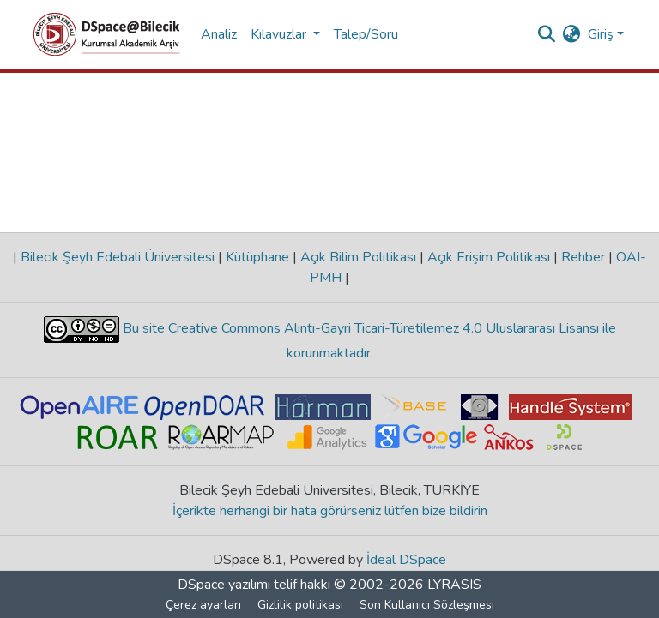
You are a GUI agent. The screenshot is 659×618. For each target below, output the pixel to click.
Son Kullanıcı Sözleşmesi (427, 605)
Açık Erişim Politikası (488, 257)
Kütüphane (257, 257)
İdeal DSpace (406, 559)
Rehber (583, 257)
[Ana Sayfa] (106, 34)
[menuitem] (572, 34)
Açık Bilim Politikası (358, 257)
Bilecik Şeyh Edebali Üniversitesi (117, 257)
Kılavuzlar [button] (280, 34)
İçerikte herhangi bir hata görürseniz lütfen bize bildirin (329, 510)
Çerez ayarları (203, 605)
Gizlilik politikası (300, 605)
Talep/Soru (366, 34)
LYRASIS (454, 584)
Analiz (219, 34)
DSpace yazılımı (224, 584)
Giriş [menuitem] (601, 34)
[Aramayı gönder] (547, 34)
